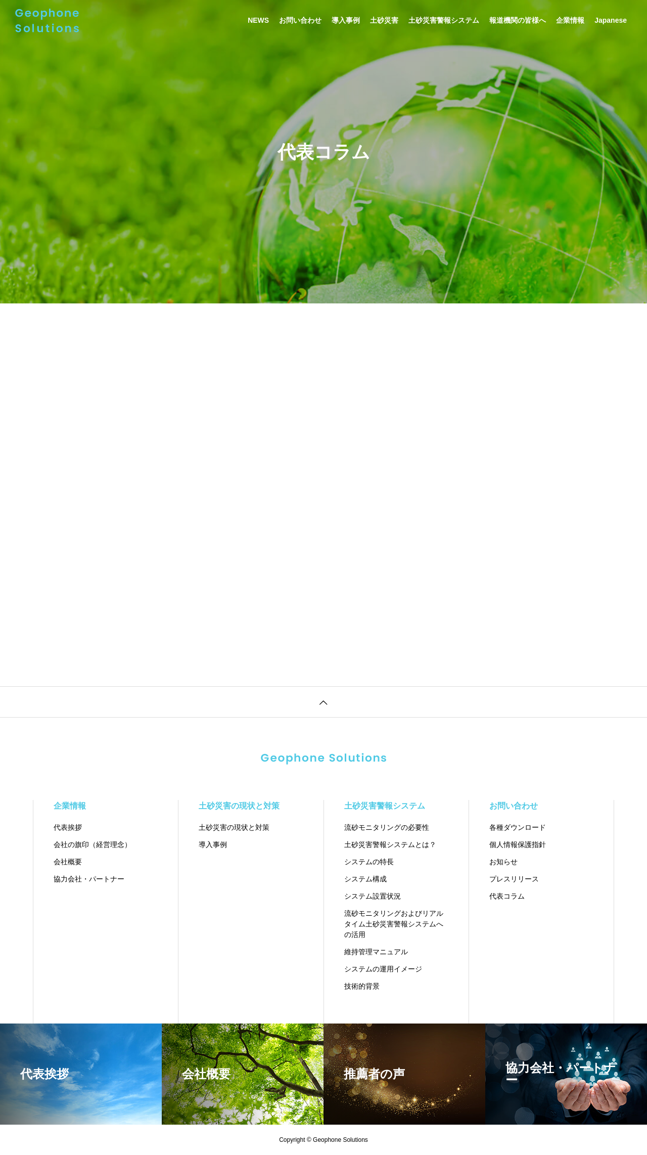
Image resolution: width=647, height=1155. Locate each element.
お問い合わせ (300, 20)
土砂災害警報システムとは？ (390, 844)
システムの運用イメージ (383, 969)
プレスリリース (514, 879)
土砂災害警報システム (443, 20)
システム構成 (365, 879)
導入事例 (346, 20)
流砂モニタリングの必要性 (386, 827)
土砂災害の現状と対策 (239, 806)
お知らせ (503, 862)
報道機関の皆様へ (517, 20)
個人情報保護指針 (517, 844)
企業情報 (570, 20)
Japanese (610, 20)
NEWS (258, 20)
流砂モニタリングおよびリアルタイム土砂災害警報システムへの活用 (393, 924)
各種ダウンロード (517, 827)
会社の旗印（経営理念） (92, 844)
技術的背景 (362, 986)
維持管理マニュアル (376, 952)
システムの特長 (369, 862)
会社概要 (68, 862)
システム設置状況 (372, 896)
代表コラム (507, 896)
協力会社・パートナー (89, 879)
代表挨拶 (68, 827)
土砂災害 (384, 20)
